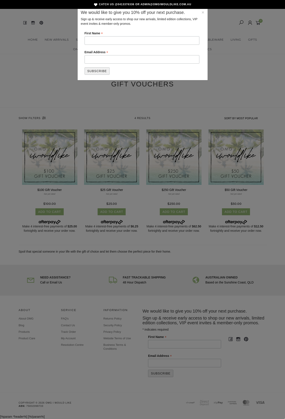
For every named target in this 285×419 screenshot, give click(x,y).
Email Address (96, 52)
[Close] (203, 12)
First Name (94, 33)
